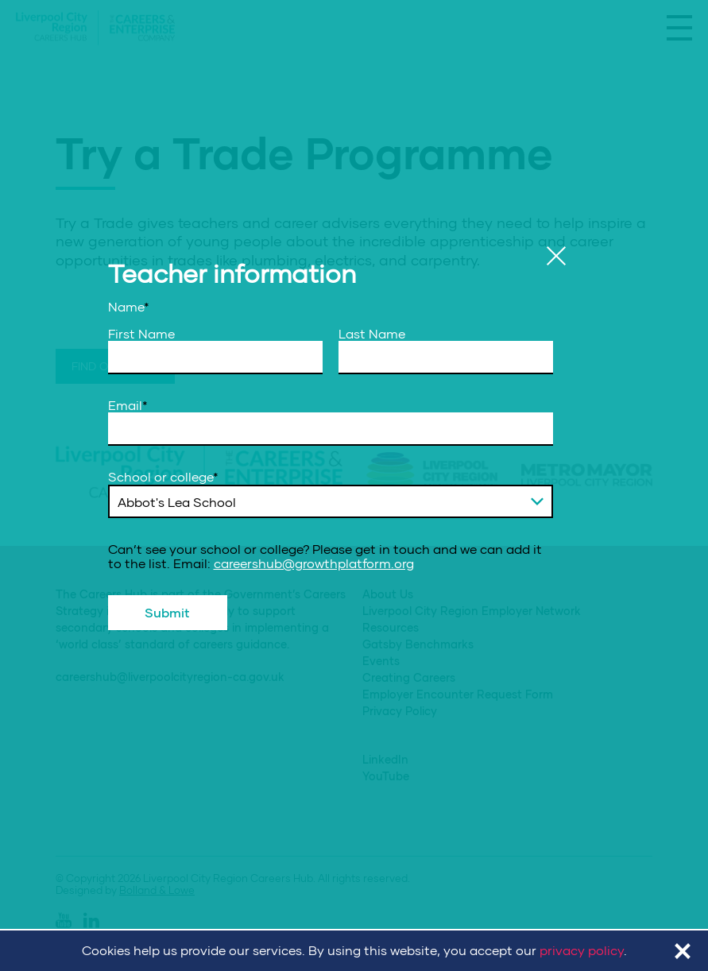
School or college (163, 477)
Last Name (372, 334)
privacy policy (582, 949)
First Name (141, 334)
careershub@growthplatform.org (314, 563)
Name (128, 307)
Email (128, 405)
